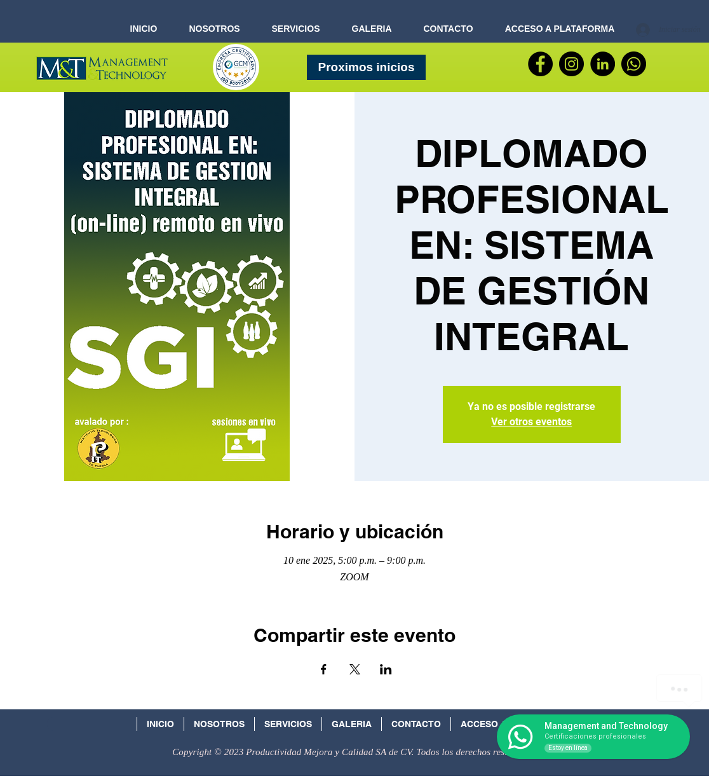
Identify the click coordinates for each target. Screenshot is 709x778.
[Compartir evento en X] (355, 669)
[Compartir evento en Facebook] (324, 669)
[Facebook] (540, 63)
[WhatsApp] (633, 63)
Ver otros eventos (531, 422)
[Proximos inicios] (366, 67)
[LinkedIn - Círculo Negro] (602, 63)
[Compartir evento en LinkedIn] (386, 669)
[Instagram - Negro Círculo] (571, 63)
